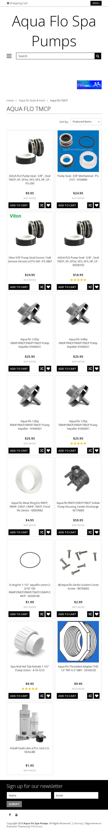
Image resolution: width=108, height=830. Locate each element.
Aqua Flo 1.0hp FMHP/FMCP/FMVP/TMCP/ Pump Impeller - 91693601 (30, 424)
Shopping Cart (18, 3)
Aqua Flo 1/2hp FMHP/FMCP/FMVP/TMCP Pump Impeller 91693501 (30, 343)
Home (10, 100)
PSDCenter (37, 826)
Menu (96, 3)
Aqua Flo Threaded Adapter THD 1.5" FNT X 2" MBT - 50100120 (78, 668)
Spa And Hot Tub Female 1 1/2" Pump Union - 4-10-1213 (30, 668)
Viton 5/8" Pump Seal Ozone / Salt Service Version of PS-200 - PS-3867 (30, 259)
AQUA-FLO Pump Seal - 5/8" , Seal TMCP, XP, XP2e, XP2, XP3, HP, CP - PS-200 (30, 179)
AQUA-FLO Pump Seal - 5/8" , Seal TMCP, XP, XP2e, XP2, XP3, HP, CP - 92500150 (78, 261)
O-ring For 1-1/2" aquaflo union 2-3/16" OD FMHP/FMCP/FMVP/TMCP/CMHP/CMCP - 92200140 (30, 590)
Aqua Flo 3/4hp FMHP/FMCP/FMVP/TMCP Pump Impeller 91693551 (78, 343)
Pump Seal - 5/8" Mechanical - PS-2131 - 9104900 (78, 177)
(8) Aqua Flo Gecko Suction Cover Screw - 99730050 (78, 586)
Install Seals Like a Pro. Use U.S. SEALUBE (30, 750)
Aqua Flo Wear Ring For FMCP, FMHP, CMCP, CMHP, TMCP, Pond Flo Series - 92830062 (30, 506)
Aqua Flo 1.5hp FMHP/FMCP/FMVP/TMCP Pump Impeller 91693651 (78, 424)
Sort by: (63, 122)
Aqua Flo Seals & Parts (32, 100)
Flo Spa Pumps (54, 31)
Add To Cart (19, 205)
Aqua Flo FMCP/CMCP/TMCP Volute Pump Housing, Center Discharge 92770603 (78, 506)
